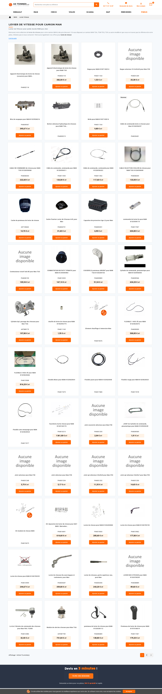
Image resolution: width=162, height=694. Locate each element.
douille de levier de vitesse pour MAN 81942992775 (61, 323)
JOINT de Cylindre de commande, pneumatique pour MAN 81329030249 (135, 425)
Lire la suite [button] (13, 38)
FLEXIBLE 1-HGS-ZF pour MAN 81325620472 (135, 323)
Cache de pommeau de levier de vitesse (25, 220)
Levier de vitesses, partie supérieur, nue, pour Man (98, 576)
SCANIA (90, 12)
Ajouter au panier (61, 86)
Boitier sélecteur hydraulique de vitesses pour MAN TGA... (61, 125)
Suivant (151, 655)
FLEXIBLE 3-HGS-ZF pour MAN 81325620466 (25, 374)
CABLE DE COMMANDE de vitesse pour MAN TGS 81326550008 (25, 169)
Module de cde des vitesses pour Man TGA (62, 627)
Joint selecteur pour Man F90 (25, 475)
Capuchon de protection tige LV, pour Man (98, 220)
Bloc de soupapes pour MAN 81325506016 (25, 119)
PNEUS (144, 12)
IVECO (54, 12)
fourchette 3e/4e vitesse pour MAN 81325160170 (61, 425)
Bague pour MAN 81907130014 (98, 69)
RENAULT (17, 12)
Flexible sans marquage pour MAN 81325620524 (25, 431)
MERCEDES (126, 12)
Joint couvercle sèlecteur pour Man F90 (98, 425)
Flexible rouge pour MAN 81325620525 (135, 380)
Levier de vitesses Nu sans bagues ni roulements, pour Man (62, 576)
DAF (108, 12)
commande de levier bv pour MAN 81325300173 (135, 220)
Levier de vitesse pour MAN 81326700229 (25, 576)
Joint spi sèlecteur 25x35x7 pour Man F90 (135, 475)
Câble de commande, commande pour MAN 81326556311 (62, 169)
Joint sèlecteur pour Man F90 (61, 475)
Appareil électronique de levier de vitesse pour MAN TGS (61, 69)
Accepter (129, 691)
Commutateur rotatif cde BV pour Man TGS (25, 271)
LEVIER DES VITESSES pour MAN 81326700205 (135, 576)
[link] (126, 4)
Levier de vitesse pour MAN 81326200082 (98, 525)
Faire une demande (81, 676)
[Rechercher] (66, 4)
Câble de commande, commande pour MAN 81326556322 (98, 169)
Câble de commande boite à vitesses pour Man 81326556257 (135, 125)
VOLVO (72, 12)
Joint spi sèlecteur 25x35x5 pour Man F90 (98, 475)
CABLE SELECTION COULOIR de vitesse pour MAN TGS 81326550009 (135, 169)
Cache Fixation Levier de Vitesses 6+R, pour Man (61, 220)
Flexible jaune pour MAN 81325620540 (98, 380)
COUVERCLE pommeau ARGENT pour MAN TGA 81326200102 (98, 272)
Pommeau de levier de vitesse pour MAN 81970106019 (135, 627)
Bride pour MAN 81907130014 (98, 119)
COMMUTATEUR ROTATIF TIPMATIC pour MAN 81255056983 (61, 272)
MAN (36, 12)
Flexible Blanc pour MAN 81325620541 (61, 380)
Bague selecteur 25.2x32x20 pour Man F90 (135, 69)
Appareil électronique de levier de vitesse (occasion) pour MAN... (25, 75)
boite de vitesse (66, 35)
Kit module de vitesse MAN (25, 531)
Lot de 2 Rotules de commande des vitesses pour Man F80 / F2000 (25, 627)
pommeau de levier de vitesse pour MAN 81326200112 (98, 627)
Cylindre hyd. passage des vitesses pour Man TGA (25, 323)
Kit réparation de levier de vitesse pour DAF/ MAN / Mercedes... (61, 525)
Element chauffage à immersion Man (98, 328)
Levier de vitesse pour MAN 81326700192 (135, 525)
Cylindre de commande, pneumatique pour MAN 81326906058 (135, 272)
